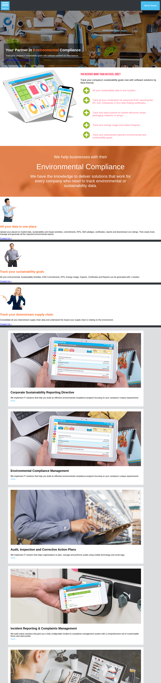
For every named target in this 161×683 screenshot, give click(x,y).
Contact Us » (6, 238)
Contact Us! (27, 60)
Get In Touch (150, 6)
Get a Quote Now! (14, 60)
